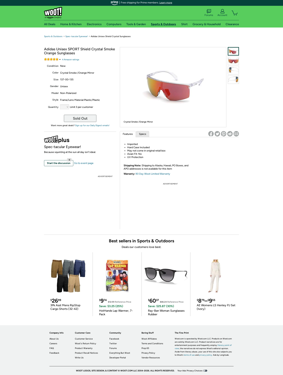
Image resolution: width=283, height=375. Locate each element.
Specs (142, 134)
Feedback (54, 353)
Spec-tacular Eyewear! (76, 36)
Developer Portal (117, 357)
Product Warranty (83, 348)
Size (55, 79)
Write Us (79, 357)
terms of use (189, 355)
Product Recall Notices (86, 353)
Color (55, 72)
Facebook (114, 339)
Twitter (113, 343)
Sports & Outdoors (53, 36)
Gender (54, 86)
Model (54, 93)
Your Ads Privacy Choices (190, 370)
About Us (54, 339)
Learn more (165, 2)
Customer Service (84, 339)
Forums (208, 13)
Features (128, 134)
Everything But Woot (119, 353)
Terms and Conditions (152, 343)
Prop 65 (145, 348)
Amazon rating (70, 59)
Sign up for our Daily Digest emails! (92, 125)
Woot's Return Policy (85, 343)
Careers (53, 343)
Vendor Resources (151, 357)
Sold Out (80, 118)
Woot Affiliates (149, 339)
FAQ (51, 348)
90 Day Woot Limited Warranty (153, 173)
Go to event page (83, 163)
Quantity (53, 107)
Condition (52, 66)
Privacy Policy (148, 353)
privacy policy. (205, 355)
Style (55, 99)
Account (222, 13)
